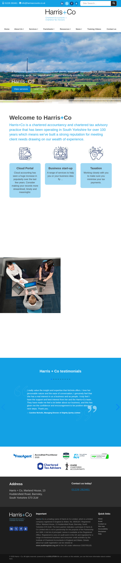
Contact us (111, 29)
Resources (65, 29)
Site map (101, 526)
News (79, 29)
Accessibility (103, 529)
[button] (118, 407)
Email (100, 521)
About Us (19, 29)
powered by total (47, 556)
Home (6, 29)
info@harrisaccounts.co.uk (33, 3)
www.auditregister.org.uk (47, 545)
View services (21, 89)
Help (100, 534)
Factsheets (48, 29)
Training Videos (94, 29)
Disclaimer (102, 531)
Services (33, 29)
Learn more (39, 89)
